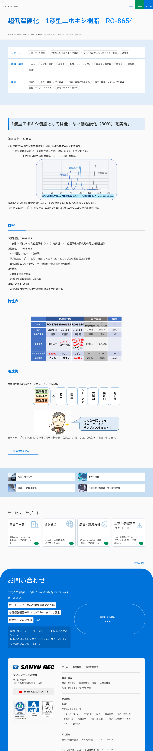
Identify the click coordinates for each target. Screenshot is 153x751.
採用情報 (66, 715)
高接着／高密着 (107, 64)
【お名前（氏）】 (111, 622)
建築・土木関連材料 (41, 491)
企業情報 (66, 678)
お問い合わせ (93, 645)
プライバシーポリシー (117, 733)
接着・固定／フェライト (41, 88)
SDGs (64, 703)
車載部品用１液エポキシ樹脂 (66, 52)
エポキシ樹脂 (47, 64)
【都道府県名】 (110, 636)
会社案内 (78, 703)
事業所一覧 (68, 698)
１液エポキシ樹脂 (38, 52)
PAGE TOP (139, 562)
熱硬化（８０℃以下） (83, 64)
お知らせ (66, 683)
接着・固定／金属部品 (82, 82)
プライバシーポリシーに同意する (127, 738)
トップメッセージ (71, 693)
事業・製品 (21, 34)
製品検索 (77, 645)
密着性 (124, 64)
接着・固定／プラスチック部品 (114, 82)
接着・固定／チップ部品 (53, 82)
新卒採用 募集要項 (70, 720)
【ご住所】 (108, 647)
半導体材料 (111, 479)
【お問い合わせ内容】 (126, 716)
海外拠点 (82, 698)
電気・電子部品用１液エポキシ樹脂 (104, 52)
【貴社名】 (108, 660)
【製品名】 (108, 702)
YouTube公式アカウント (36, 670)
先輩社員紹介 (89, 720)
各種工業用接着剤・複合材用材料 (111, 491)
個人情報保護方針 (92, 731)
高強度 (136, 64)
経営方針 (88, 693)
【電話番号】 (109, 688)
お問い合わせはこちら (130, 608)
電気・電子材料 (36, 34)
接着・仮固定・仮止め (70, 88)
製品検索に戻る (24, 453)
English (130, 6)
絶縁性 (32, 70)
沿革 (98, 693)
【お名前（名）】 (137, 622)
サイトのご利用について (72, 731)
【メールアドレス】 (112, 674)
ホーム (10, 34)
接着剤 (131, 52)
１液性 (32, 64)
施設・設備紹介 (97, 698)
